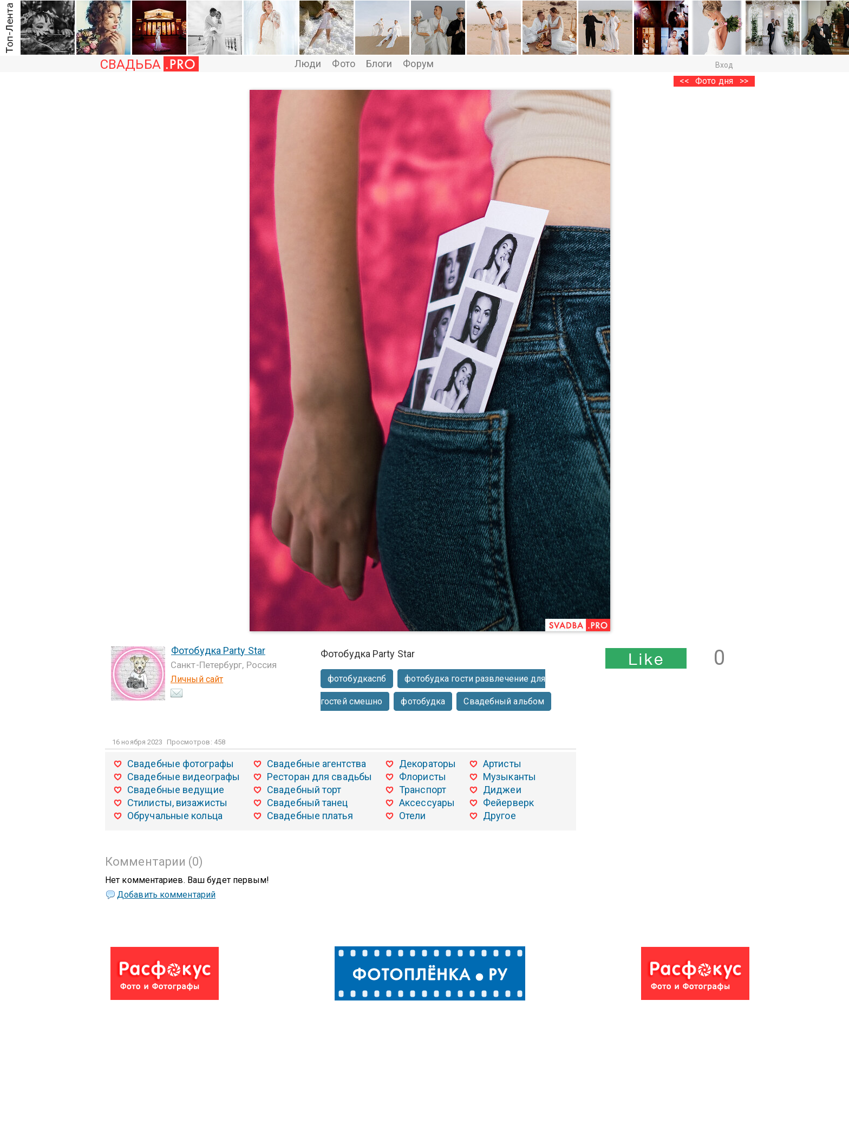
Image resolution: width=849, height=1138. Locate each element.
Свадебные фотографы (180, 763)
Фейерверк (508, 802)
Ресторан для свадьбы (319, 776)
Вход (724, 65)
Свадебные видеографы (183, 776)
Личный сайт (197, 679)
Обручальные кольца (175, 815)
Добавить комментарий (166, 895)
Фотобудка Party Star (218, 650)
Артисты (502, 763)
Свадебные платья (310, 815)
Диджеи (502, 789)
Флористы (422, 776)
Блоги (379, 63)
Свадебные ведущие (175, 789)
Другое (499, 815)
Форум (418, 63)
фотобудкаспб (357, 678)
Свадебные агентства (316, 763)
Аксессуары (427, 802)
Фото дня (714, 81)
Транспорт (422, 789)
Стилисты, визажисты (177, 802)
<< (684, 81)
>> (744, 81)
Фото (343, 63)
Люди (308, 63)
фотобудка (423, 701)
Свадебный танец (307, 802)
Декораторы (427, 763)
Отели (412, 815)
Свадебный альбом (503, 701)
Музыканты (509, 776)
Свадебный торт (304, 789)
